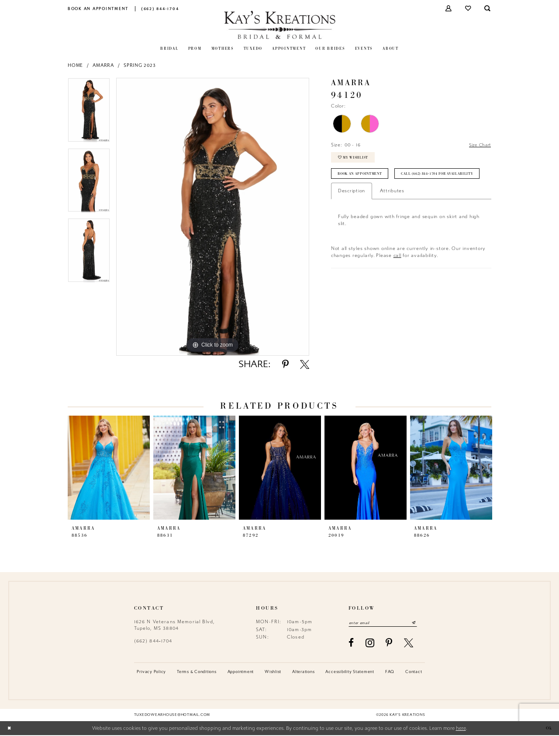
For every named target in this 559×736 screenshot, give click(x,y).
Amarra (103, 65)
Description (351, 213)
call (397, 277)
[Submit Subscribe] (420, 623)
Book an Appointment (362, 177)
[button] (449, 8)
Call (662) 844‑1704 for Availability (378, 195)
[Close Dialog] (9, 729)
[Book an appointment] (98, 8)
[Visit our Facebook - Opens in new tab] (351, 643)
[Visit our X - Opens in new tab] (409, 643)
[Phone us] (160, 8)
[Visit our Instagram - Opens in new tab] (370, 644)
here (461, 729)
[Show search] (488, 8)
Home (75, 65)
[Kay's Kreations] (279, 24)
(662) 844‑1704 (153, 641)
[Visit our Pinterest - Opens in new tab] (389, 643)
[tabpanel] (89, 113)
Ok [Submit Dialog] (548, 729)
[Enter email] (386, 623)
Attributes (392, 213)
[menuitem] (98, 8)
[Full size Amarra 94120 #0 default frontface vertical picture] (213, 216)
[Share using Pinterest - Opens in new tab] (285, 364)
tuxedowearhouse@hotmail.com (172, 715)
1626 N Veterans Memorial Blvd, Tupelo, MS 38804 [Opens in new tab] (174, 625)
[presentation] (109, 468)
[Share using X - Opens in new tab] (304, 364)
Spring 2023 (139, 65)
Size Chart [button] (478, 145)
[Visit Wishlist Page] (468, 8)
